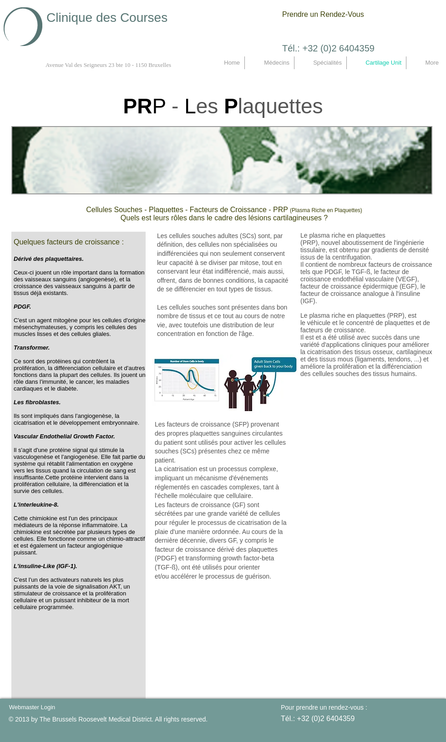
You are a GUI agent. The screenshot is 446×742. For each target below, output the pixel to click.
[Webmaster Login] (32, 707)
